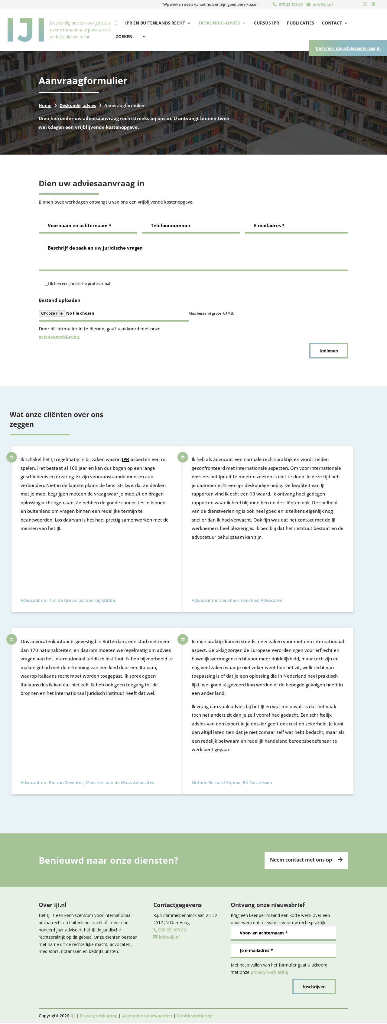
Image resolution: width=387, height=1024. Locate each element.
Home (45, 105)
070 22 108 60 (291, 4)
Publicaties (296, 23)
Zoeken (360, 23)
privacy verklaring (269, 973)
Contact (328, 23)
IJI (72, 1016)
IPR (125, 459)
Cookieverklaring (195, 1016)
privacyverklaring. (60, 336)
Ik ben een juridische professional (80, 283)
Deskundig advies (215, 23)
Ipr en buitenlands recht (151, 23)
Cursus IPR (262, 23)
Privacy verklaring (98, 1016)
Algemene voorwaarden (147, 1016)
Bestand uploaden (59, 300)
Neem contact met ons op (298, 860)
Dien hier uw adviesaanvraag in (344, 59)
